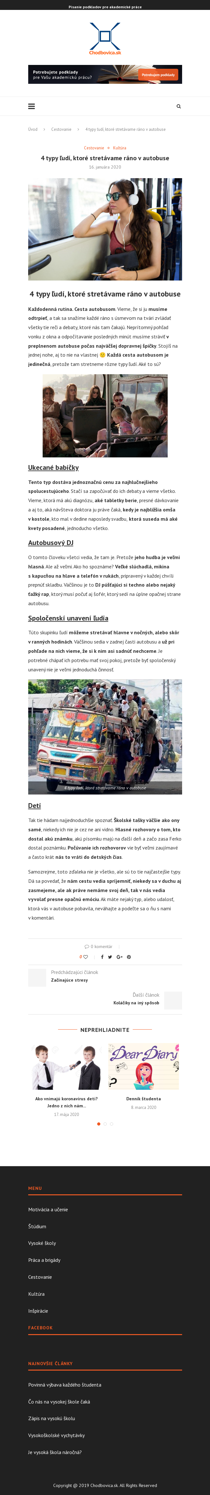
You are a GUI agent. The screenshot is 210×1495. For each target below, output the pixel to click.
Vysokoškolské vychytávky (56, 1435)
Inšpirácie (38, 1311)
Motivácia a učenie (48, 1209)
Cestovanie (61, 129)
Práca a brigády (44, 1260)
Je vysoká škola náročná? (55, 1452)
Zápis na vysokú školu (51, 1418)
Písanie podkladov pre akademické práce (105, 6)
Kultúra (119, 148)
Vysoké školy (42, 1243)
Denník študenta (143, 1099)
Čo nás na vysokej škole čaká (59, 1401)
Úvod (33, 129)
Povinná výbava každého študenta (64, 1384)
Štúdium (37, 1226)
